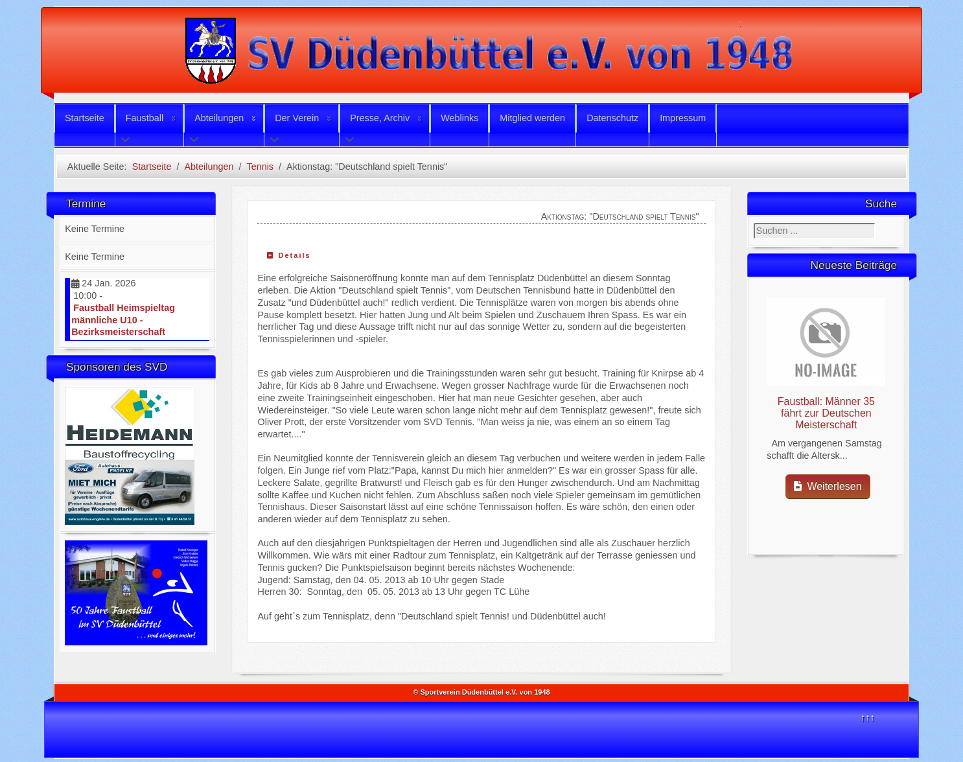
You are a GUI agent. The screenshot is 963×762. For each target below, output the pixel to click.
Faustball (144, 118)
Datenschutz (612, 118)
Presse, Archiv (380, 118)
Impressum (683, 118)
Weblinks (459, 118)
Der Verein (297, 118)
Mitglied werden (532, 118)
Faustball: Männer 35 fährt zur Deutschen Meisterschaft (826, 413)
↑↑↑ (868, 717)
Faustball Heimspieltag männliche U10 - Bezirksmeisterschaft (123, 320)
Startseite (84, 118)
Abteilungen (219, 118)
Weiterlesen (828, 486)
